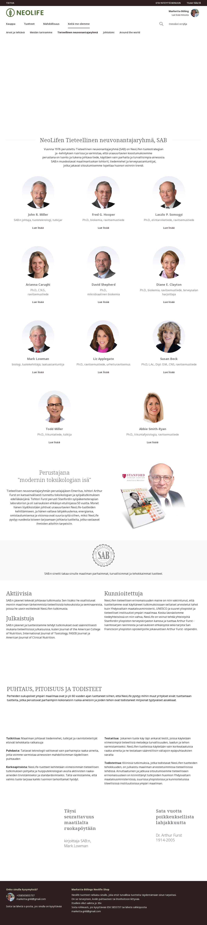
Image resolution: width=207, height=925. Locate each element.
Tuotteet (29, 23)
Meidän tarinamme (41, 32)
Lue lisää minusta (180, 15)
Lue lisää (38, 227)
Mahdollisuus (51, 23)
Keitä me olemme (79, 23)
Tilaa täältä (194, 3)
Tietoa (10, 3)
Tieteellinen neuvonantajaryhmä (77, 32)
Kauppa (10, 23)
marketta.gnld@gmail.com (31, 899)
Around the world (130, 32)
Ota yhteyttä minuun (168, 3)
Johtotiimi (108, 32)
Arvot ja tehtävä (15, 32)
